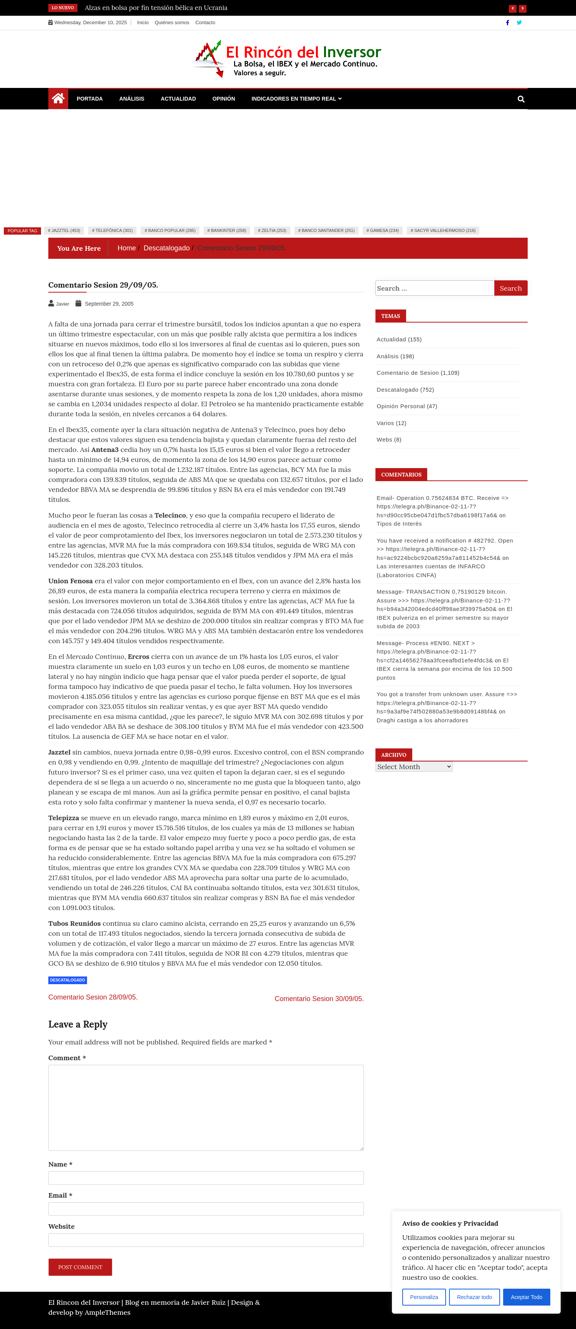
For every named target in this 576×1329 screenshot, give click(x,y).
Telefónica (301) (114, 230)
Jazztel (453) (65, 230)
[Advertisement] (288, 167)
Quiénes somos (172, 22)
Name (60, 1164)
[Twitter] (519, 23)
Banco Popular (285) (172, 230)
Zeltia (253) (274, 230)
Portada (90, 99)
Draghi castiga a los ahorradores (422, 720)
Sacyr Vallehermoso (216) (445, 230)
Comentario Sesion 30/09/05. (319, 999)
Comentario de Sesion (408, 372)
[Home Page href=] (58, 100)
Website (61, 1226)
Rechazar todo (474, 1297)
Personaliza (424, 1297)
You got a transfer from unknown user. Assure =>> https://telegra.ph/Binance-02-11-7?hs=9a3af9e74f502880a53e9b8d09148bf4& (447, 703)
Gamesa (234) (384, 230)
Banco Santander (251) (328, 230)
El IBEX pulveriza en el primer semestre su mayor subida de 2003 (444, 617)
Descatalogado (67, 980)
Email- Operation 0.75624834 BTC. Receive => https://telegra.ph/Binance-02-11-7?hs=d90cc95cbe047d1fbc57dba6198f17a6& (443, 506)
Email (60, 1195)
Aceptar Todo (526, 1297)
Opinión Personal (401, 406)
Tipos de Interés (399, 523)
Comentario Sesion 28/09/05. (93, 997)
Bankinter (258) (228, 230)
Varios (385, 423)
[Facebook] (508, 23)
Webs (384, 439)
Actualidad (178, 99)
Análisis (131, 99)
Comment (67, 1057)
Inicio (142, 22)
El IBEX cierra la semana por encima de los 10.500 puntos (444, 669)
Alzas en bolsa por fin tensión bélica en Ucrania (156, 7)
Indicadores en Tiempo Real (294, 99)
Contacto (205, 22)
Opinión (223, 99)
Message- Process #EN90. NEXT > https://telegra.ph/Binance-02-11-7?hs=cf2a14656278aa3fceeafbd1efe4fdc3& (435, 652)
